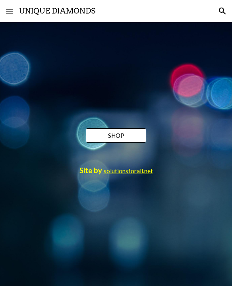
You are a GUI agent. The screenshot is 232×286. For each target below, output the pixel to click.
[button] (9, 11)
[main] (116, 171)
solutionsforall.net (128, 170)
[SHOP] (115, 135)
